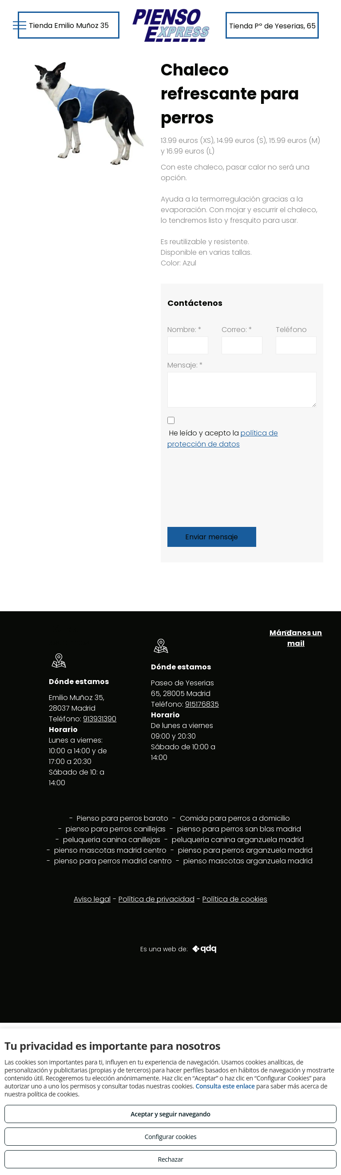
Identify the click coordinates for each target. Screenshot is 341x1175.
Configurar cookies (171, 1136)
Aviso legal (92, 899)
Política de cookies (234, 899)
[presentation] (203, 486)
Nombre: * (184, 329)
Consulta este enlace (224, 1086)
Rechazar (170, 1159)
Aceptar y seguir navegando (170, 1114)
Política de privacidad (156, 899)
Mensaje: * (185, 365)
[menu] (19, 25)
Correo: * (237, 329)
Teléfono (291, 329)
